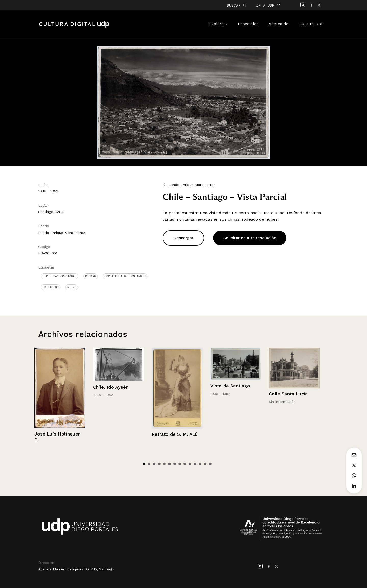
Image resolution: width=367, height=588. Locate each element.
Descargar (183, 237)
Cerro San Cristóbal (59, 276)
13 (205, 464)
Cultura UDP (311, 23)
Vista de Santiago (230, 385)
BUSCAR (236, 5)
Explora (218, 23)
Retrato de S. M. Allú (175, 434)
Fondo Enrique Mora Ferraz (61, 233)
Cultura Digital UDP (74, 27)
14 (210, 464)
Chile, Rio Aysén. (111, 387)
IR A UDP (268, 5)
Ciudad (90, 276)
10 (190, 464)
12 (200, 464)
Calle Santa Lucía (288, 394)
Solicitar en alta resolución (249, 237)
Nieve (71, 287)
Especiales (248, 23)
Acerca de (279, 23)
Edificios (51, 287)
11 (195, 464)
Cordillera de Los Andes (125, 276)
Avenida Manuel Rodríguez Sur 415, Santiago (76, 569)
